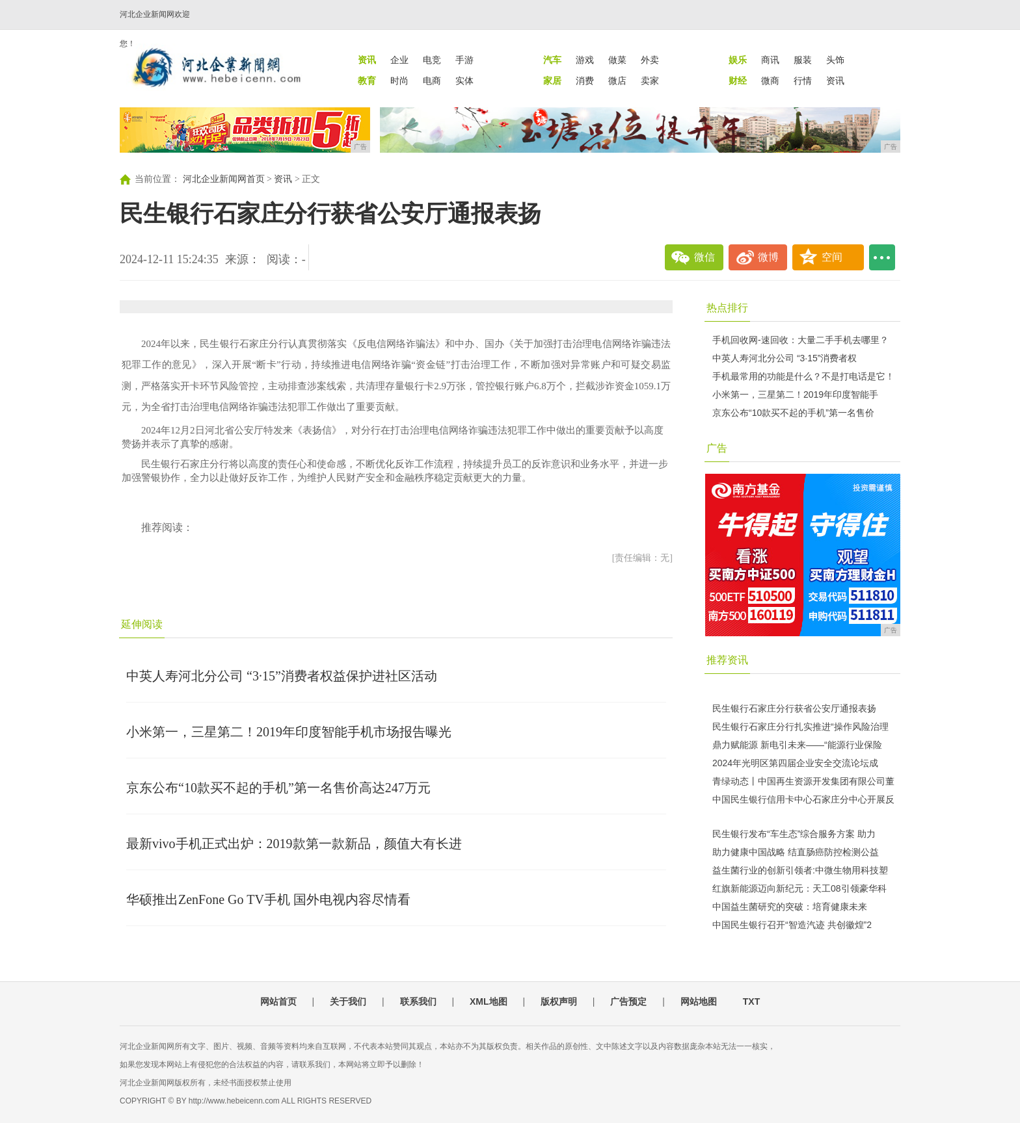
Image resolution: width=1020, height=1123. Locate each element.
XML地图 (488, 1001)
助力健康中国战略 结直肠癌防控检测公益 (795, 852)
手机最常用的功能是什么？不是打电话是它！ (803, 376)
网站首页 (278, 1001)
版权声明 (559, 1001)
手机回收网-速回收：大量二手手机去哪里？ (800, 340)
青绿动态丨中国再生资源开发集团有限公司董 (803, 781)
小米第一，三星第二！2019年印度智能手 (795, 394)
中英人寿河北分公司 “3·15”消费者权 (784, 358)
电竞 (432, 60)
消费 (585, 80)
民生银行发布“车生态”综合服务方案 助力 (794, 834)
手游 (464, 60)
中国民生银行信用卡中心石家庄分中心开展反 (803, 799)
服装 (803, 60)
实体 (464, 80)
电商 (432, 80)
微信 (704, 257)
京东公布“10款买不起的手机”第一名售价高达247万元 (278, 788)
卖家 (650, 80)
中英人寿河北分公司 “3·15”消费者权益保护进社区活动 (281, 676)
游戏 (585, 60)
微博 (768, 257)
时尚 (399, 80)
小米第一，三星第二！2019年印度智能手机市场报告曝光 (288, 732)
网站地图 (698, 1001)
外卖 (650, 60)
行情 (803, 80)
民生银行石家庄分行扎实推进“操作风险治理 (800, 726)
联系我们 (418, 1001)
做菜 (617, 60)
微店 (617, 80)
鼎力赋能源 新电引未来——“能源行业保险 (797, 745)
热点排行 (727, 307)
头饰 (835, 60)
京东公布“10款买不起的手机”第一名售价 (793, 412)
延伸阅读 (142, 624)
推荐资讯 (727, 659)
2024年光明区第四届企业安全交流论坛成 (795, 763)
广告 (716, 448)
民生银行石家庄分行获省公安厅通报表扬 (794, 708)
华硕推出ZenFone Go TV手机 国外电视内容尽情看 (268, 899)
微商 (770, 80)
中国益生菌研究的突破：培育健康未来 (789, 906)
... (882, 257)
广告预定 (628, 1001)
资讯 (835, 80)
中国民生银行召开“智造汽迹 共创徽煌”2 (792, 925)
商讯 (770, 60)
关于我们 (348, 1001)
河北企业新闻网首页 (224, 179)
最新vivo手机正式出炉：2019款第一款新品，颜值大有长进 (294, 843)
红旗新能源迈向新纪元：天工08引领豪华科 (799, 888)
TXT (751, 1001)
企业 (399, 60)
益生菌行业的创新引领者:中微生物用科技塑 (800, 870)
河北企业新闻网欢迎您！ (155, 29)
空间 (832, 257)
